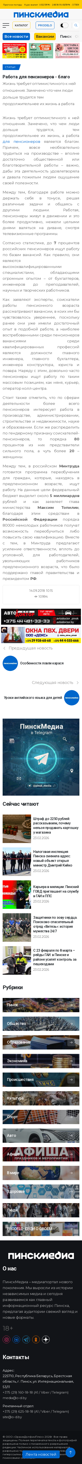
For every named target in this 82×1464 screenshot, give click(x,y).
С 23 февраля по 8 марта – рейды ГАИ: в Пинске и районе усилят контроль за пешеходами (55, 957)
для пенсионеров (21, 141)
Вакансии (45, 36)
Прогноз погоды (12, 4)
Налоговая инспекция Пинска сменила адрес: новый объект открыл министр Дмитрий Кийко (52, 858)
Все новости (16, 36)
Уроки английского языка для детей (33, 698)
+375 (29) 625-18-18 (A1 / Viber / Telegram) (36, 1411)
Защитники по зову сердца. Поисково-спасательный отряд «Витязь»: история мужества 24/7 (55, 924)
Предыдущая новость (28, 648)
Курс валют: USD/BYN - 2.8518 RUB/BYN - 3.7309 (51, 4)
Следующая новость (55, 682)
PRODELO (45, 25)
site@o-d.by (12, 1417)
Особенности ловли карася (41, 663)
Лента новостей (41, 1454)
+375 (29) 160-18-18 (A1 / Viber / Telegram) (35, 1392)
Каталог (21, 25)
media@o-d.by (15, 1398)
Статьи (10, 67)
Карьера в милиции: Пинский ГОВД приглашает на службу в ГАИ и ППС (56, 891)
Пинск (66, 36)
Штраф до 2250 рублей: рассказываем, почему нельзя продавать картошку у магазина (56, 825)
